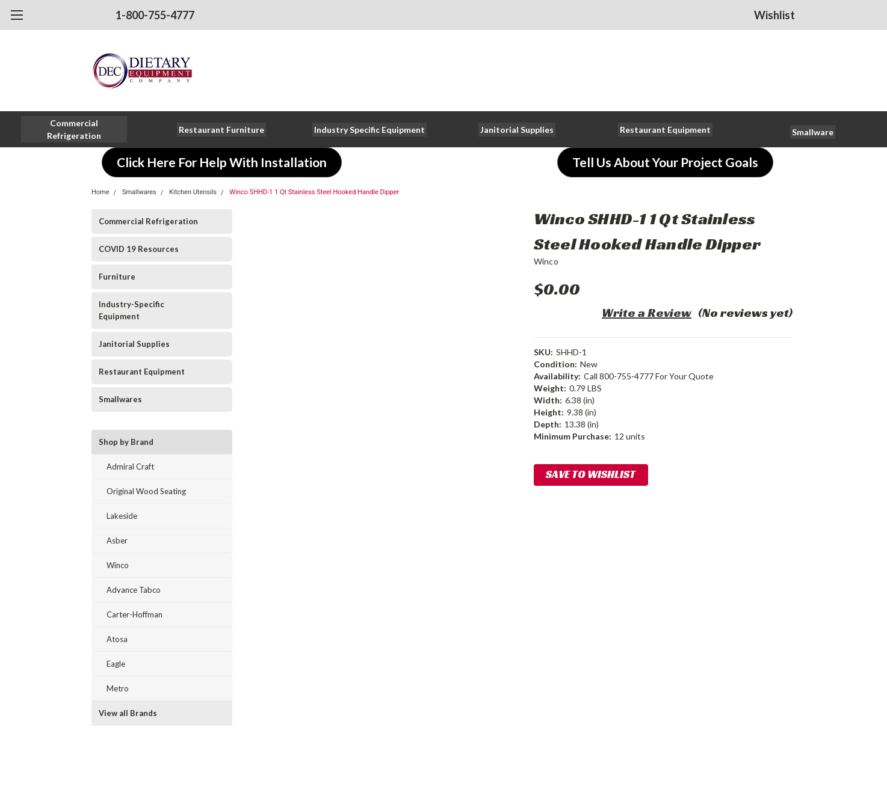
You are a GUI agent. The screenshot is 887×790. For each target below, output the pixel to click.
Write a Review (646, 312)
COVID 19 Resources (139, 249)
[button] (74, 129)
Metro (118, 688)
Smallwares (139, 192)
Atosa (117, 639)
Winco (118, 565)
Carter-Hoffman (134, 614)
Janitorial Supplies (134, 344)
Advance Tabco (134, 590)
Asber (117, 540)
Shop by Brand (126, 442)
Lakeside (122, 516)
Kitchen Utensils (193, 192)
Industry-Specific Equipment (131, 310)
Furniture (117, 276)
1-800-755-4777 (155, 15)
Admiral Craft (130, 466)
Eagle (116, 664)
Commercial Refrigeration (148, 221)
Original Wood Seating (146, 491)
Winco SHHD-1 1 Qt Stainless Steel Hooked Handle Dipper (314, 192)
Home (100, 192)
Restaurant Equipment (142, 371)
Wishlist (774, 15)
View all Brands (128, 713)
